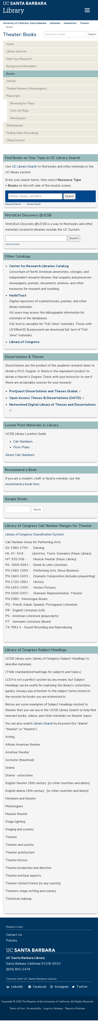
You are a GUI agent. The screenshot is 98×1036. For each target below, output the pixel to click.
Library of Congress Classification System (34, 534)
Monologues (18, 118)
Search (92, 34)
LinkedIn (14, 986)
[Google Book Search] (17, 509)
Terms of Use (17, 1008)
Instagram (59, 986)
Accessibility (34, 1008)
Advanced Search (13, 204)
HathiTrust (17, 295)
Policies (11, 940)
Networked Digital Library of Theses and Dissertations (52, 404)
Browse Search (34, 204)
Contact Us (14, 935)
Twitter (79, 986)
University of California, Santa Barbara (24, 23)
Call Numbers (23, 441)
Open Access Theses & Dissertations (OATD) (45, 398)
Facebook (37, 986)
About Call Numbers (19, 455)
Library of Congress (24, 342)
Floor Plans (21, 447)
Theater (84, 23)
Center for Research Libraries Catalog (39, 266)
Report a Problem (75, 1008)
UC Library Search (24, 166)
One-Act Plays (19, 111)
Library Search (43, 723)
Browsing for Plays (22, 103)
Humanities (70, 23)
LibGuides (55, 23)
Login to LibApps (53, 1008)
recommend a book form (22, 484)
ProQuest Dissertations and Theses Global (43, 391)
